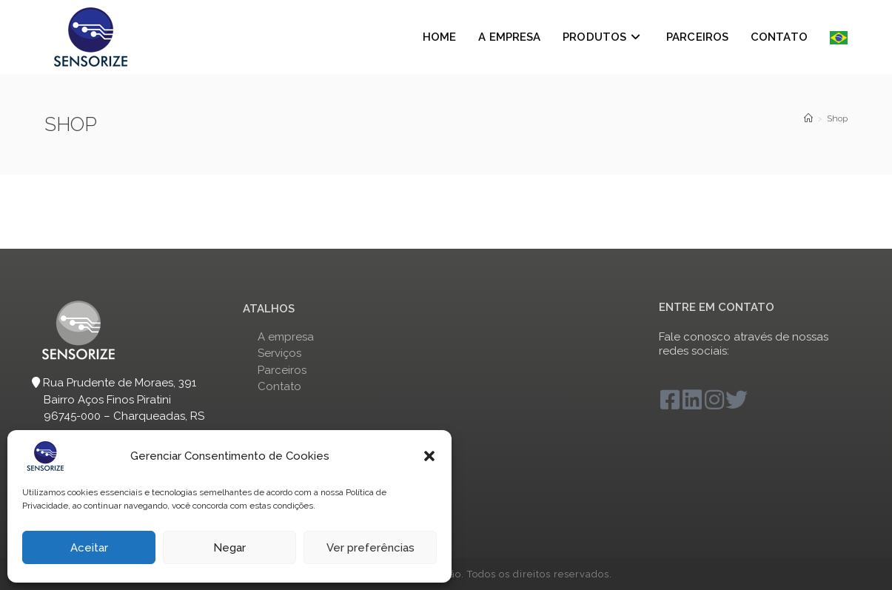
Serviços (279, 353)
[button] (429, 456)
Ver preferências (370, 547)
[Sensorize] (808, 118)
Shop (837, 118)
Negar (229, 547)
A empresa (286, 336)
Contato (279, 386)
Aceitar (89, 547)
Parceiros (282, 370)
